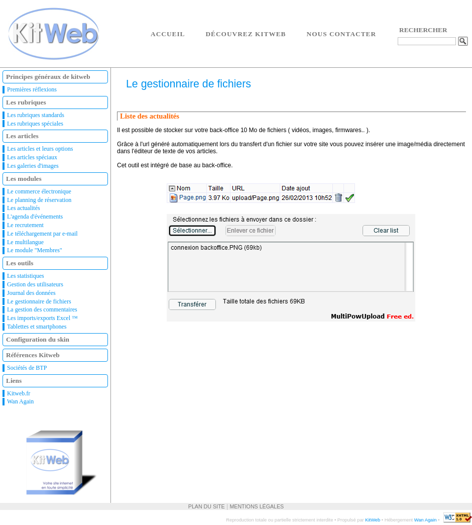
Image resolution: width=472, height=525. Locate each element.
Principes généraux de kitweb (48, 76)
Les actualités (23, 208)
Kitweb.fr (18, 393)
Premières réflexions (32, 89)
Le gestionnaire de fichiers (39, 301)
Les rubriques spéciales (35, 123)
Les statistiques (25, 275)
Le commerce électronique (39, 191)
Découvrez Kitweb (245, 34)
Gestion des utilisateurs (35, 284)
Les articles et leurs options (40, 148)
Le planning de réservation (39, 199)
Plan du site (206, 506)
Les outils (19, 263)
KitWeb (372, 519)
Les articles (22, 136)
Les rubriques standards (35, 115)
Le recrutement (25, 225)
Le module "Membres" (34, 250)
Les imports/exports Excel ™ (42, 318)
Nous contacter (342, 34)
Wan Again (20, 401)
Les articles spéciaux (32, 157)
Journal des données (31, 292)
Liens (14, 380)
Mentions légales (256, 506)
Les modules (24, 178)
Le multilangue (25, 242)
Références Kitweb (33, 355)
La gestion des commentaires (42, 309)
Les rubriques (26, 102)
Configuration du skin (37, 339)
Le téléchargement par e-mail (42, 233)
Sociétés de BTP (27, 367)
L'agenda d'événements (35, 216)
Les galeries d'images (33, 165)
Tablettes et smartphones (36, 326)
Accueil (168, 34)
